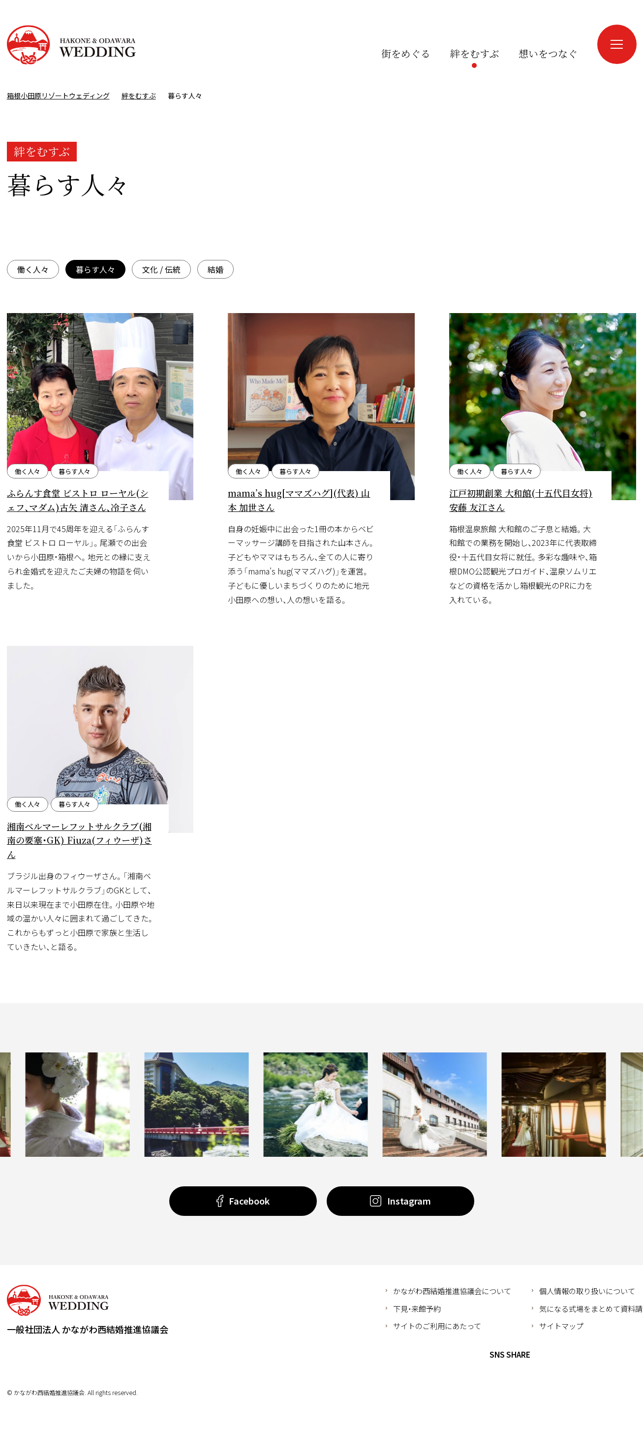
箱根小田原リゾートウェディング (71, 44)
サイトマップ (561, 1325)
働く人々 (33, 269)
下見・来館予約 (417, 1308)
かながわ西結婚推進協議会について (452, 1290)
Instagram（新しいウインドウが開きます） (572, 34)
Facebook (543, 1354)
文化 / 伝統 (161, 269)
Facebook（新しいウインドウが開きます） (554, 34)
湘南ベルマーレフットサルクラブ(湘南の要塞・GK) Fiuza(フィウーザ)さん (79, 840)
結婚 (215, 269)
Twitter (561, 1354)
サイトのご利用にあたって (437, 1325)
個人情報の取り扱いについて (587, 1290)
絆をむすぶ (139, 95)
